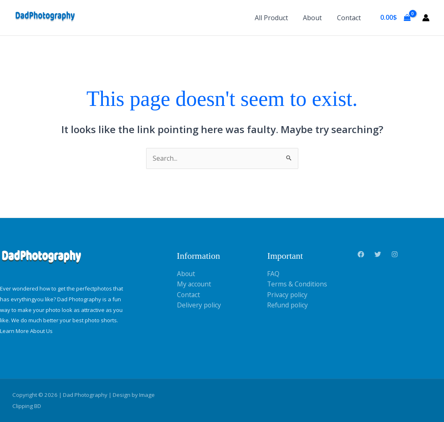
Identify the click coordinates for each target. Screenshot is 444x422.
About (315, 17)
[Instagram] (394, 254)
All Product (276, 17)
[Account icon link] (426, 17)
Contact (350, 17)
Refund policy (288, 305)
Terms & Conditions (297, 284)
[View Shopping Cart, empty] (395, 17)
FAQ (273, 273)
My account (194, 284)
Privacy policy (287, 294)
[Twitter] (377, 254)
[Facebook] (361, 254)
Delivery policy (199, 305)
